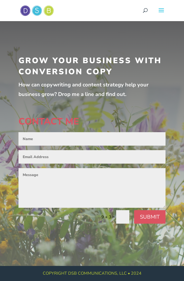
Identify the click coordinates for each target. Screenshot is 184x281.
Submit (150, 216)
